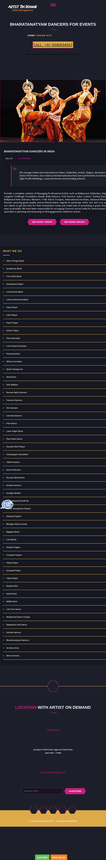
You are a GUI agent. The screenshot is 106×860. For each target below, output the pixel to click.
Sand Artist (11, 593)
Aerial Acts (11, 377)
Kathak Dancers (13, 632)
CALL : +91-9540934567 (53, 44)
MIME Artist (11, 601)
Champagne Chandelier (17, 454)
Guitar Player (12, 330)
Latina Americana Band (17, 299)
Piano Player (12, 322)
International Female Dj (17, 500)
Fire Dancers (12, 408)
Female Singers (13, 547)
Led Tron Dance (13, 609)
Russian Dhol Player (15, 446)
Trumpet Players (14, 555)
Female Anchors (13, 485)
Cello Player (12, 315)
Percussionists (13, 353)
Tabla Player (12, 578)
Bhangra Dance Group (16, 524)
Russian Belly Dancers (16, 392)
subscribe (75, 791)
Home (31, 35)
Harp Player (12, 307)
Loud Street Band (14, 291)
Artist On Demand (39, 821)
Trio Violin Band (13, 276)
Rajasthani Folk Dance (16, 624)
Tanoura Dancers (14, 400)
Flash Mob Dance (14, 439)
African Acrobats (14, 361)
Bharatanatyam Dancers (17, 640)
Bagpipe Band (12, 531)
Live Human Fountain (16, 346)
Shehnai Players (13, 516)
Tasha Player (12, 562)
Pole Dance (11, 423)
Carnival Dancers (14, 415)
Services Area (12, 648)
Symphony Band (14, 268)
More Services (12, 655)
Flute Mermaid (13, 338)
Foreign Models (13, 493)
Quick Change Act (14, 369)
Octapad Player (13, 570)
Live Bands (11, 539)
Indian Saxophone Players (18, 508)
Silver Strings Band (15, 260)
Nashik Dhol (12, 586)
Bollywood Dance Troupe (18, 617)
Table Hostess (13, 462)
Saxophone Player (14, 284)
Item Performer (13, 470)
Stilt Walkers (12, 384)
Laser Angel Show (14, 431)
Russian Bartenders (15, 477)
